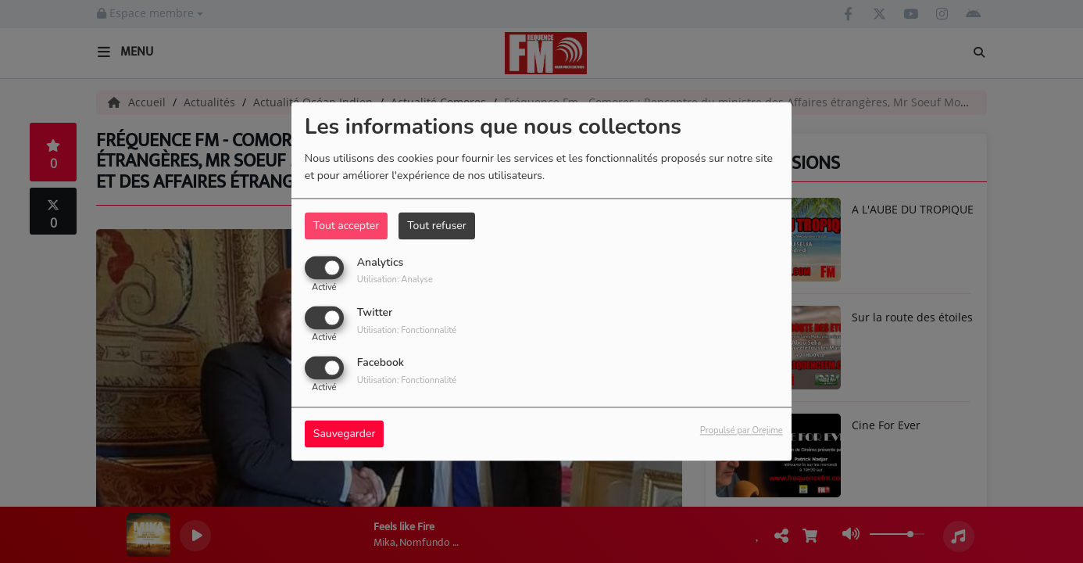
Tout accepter (346, 225)
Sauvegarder (344, 434)
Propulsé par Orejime (741, 431)
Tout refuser (436, 225)
